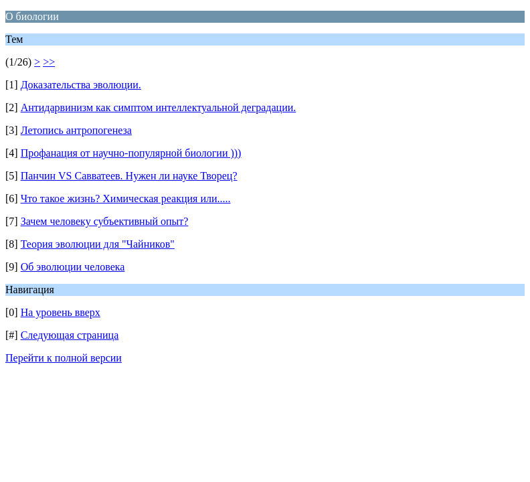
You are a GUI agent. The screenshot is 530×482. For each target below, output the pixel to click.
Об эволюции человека (73, 266)
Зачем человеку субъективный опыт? (105, 221)
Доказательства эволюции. (81, 84)
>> (49, 62)
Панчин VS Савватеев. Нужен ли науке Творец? (129, 175)
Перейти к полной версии (63, 358)
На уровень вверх (60, 312)
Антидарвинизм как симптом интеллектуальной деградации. (158, 107)
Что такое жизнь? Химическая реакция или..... (126, 198)
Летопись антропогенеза (76, 130)
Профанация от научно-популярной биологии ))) (131, 153)
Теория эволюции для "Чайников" (98, 244)
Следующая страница (70, 335)
